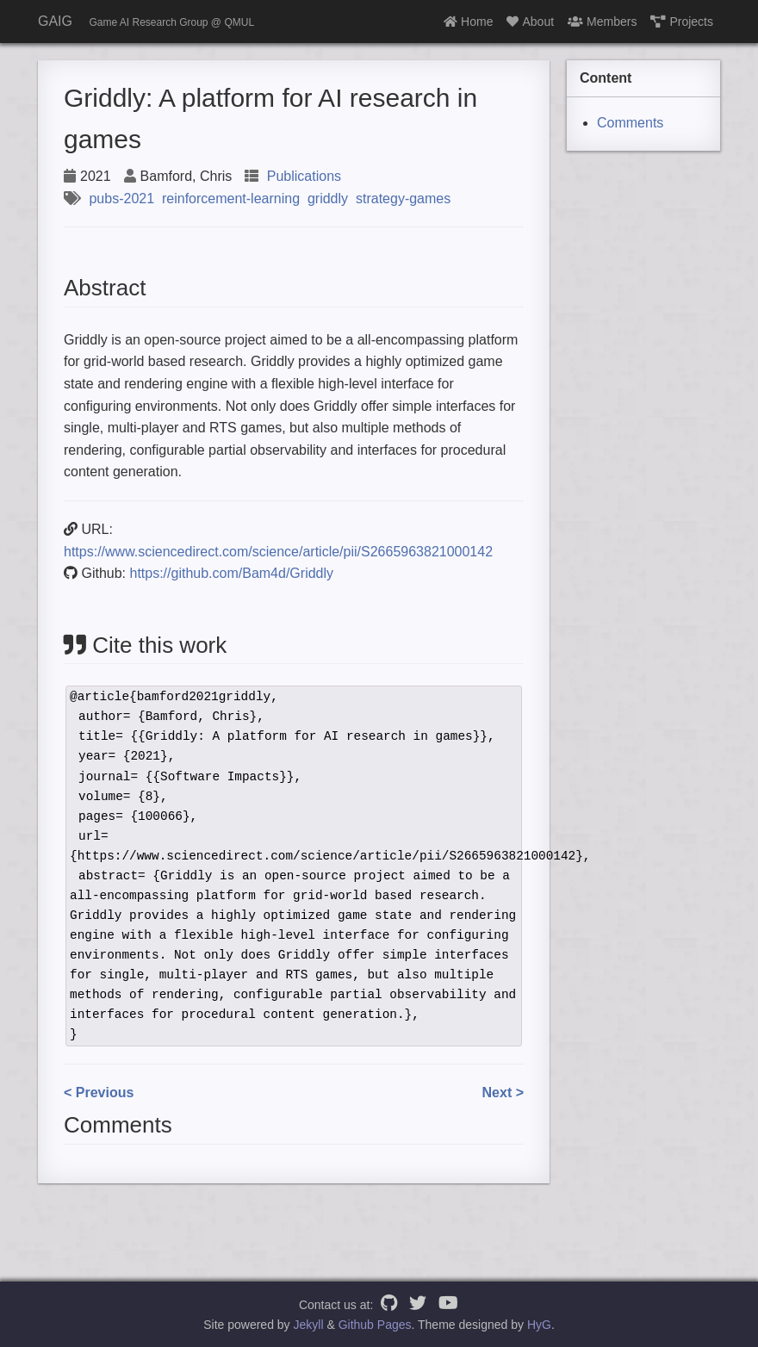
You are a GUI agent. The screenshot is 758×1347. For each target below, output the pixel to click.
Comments (630, 122)
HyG (539, 1324)
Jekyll (309, 1324)
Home (468, 21)
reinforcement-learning (231, 198)
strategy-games (403, 198)
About (530, 21)
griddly (328, 198)
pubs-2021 (121, 198)
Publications (304, 176)
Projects (681, 21)
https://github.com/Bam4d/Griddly (231, 573)
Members (602, 21)
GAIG (55, 21)
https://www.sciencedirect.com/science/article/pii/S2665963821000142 (278, 551)
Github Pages (375, 1324)
